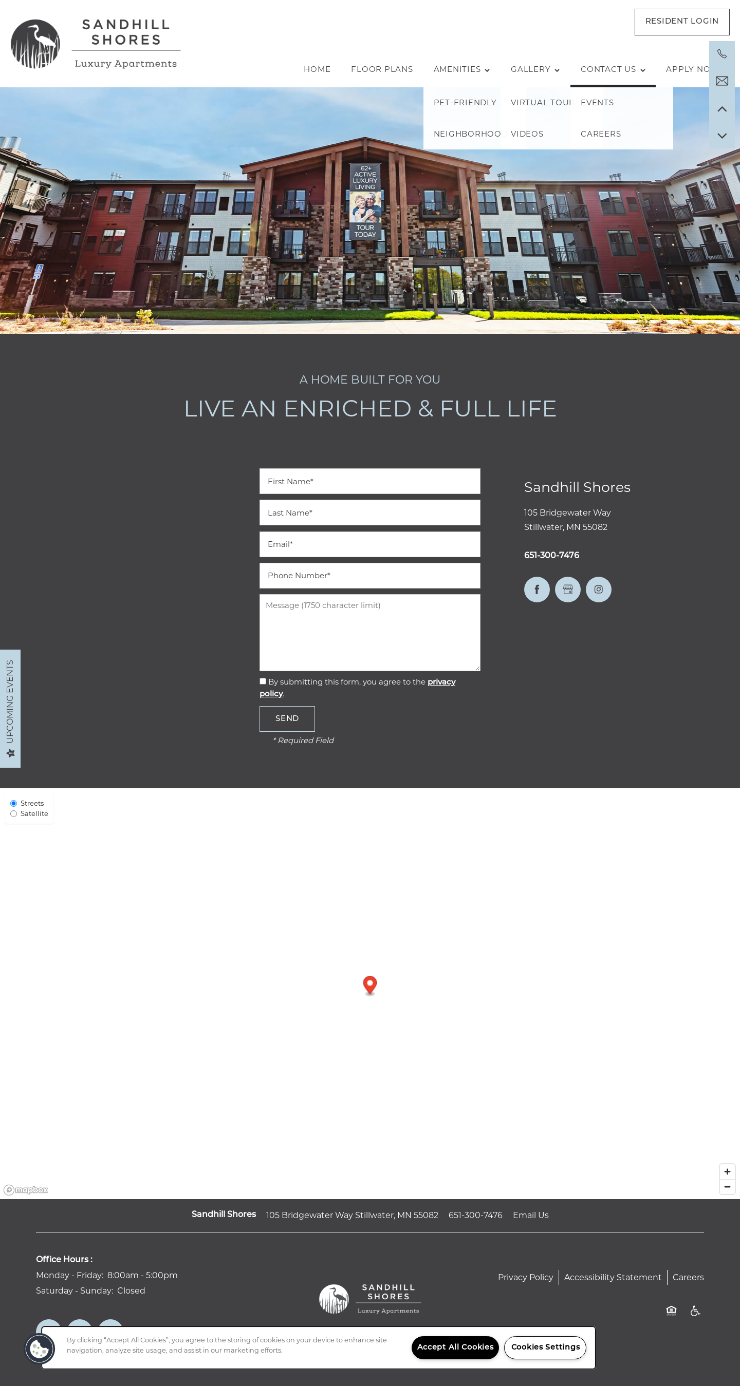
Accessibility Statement (613, 1277)
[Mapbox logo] (25, 1190)
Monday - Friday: (69, 1275)
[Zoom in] (727, 1171)
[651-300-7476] (722, 54)
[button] (682, 22)
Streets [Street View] (27, 803)
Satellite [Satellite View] (29, 813)
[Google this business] (568, 589)
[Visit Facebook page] (537, 589)
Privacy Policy (525, 1277)
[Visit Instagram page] (599, 589)
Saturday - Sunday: (74, 1291)
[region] (318, 1348)
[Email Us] (722, 81)
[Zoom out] (727, 1186)
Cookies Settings (545, 1348)
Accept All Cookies (455, 1348)
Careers (688, 1277)
